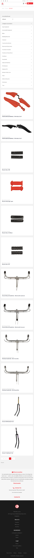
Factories (17, 526)
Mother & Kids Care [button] (17, 72)
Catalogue (24, 0)
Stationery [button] (17, 82)
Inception (17, 522)
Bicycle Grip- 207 (6, 264)
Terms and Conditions (17, 545)
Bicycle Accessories (6, 115)
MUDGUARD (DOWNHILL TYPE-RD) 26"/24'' (12, 116)
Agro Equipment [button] (17, 26)
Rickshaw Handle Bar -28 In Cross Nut (10, 358)
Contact (25, 552)
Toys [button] (17, 85)
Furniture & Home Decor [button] (17, 52)
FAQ (17, 547)
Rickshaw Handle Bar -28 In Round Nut (10, 390)
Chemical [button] (17, 39)
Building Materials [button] (17, 36)
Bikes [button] (17, 33)
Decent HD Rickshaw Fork (8, 421)
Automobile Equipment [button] (17, 30)
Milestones (17, 524)
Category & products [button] (17, 23)
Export (17, 537)
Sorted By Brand (6, 16)
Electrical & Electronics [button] (17, 46)
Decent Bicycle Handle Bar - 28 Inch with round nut (13, 295)
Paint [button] (17, 75)
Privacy (17, 543)
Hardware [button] (17, 56)
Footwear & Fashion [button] (17, 49)
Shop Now (29, 3)
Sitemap (20, 552)
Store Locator (17, 483)
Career (27, 0)
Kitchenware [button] (17, 65)
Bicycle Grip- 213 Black (7, 232)
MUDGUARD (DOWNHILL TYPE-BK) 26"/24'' (12, 138)
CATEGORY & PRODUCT (17, 532)
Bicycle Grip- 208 (6, 169)
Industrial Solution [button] (17, 62)
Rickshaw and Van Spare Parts (8, 357)
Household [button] (17, 59)
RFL (14, 555)
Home (3, 8)
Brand (7, 8)
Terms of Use (9, 552)
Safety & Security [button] (17, 78)
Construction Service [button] (17, 43)
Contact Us (31, 0)
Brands (17, 535)
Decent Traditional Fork (7, 453)
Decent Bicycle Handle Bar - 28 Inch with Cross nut (13, 327)
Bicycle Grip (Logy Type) (7, 201)
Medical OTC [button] (17, 69)
